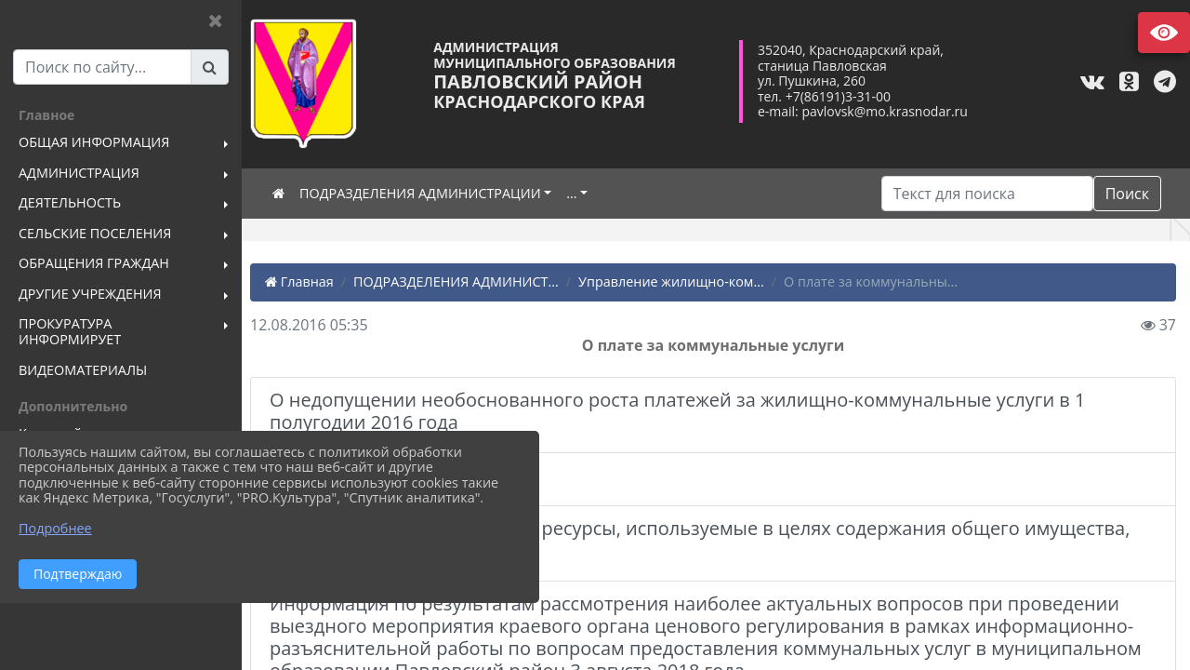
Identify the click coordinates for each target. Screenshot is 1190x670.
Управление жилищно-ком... (677, 281)
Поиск (1127, 193)
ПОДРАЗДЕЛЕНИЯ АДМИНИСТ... (461, 281)
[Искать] (987, 193)
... (577, 193)
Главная (305, 281)
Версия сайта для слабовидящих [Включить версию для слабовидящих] (1164, 32)
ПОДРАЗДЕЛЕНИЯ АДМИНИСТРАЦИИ (426, 193)
